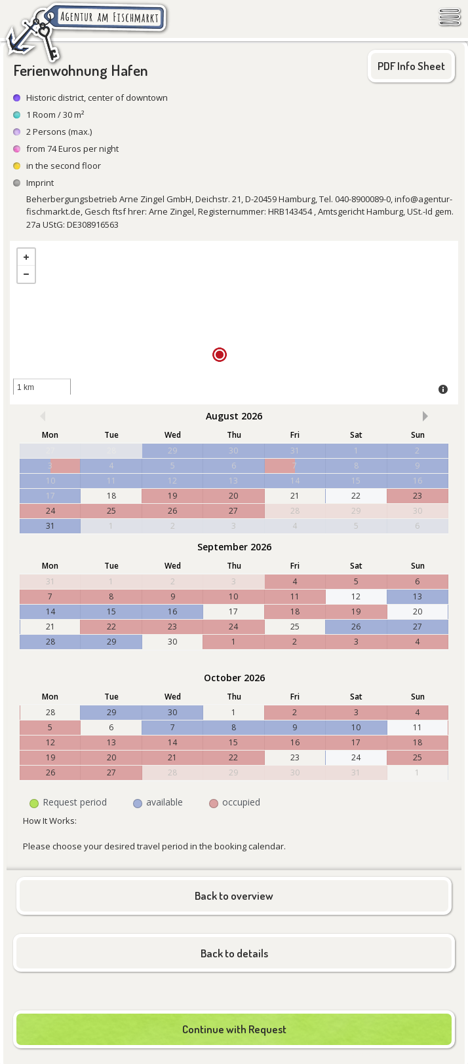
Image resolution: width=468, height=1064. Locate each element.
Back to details (234, 953)
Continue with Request (234, 1029)
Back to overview (234, 895)
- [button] (26, 274)
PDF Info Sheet (411, 66)
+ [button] (26, 257)
